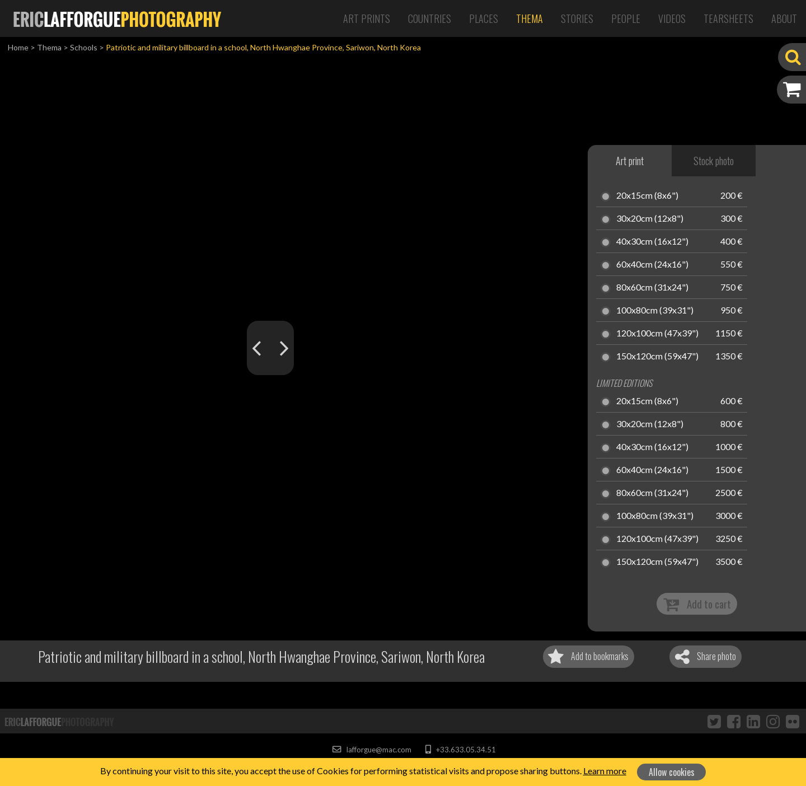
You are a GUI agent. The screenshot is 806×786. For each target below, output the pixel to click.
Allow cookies (672, 772)
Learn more (604, 770)
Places (483, 18)
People (625, 18)
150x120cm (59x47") (657, 356)
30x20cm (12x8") (649, 218)
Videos (672, 18)
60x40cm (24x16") (652, 264)
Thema (529, 18)
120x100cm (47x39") (657, 333)
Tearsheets (728, 18)
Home (18, 47)
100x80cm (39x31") (654, 310)
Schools (83, 47)
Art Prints (366, 18)
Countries (429, 18)
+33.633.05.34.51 (460, 749)
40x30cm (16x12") (652, 241)
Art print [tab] (630, 160)
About (784, 18)
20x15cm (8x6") (647, 195)
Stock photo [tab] (713, 160)
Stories (577, 18)
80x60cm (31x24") (652, 287)
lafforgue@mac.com (371, 749)
